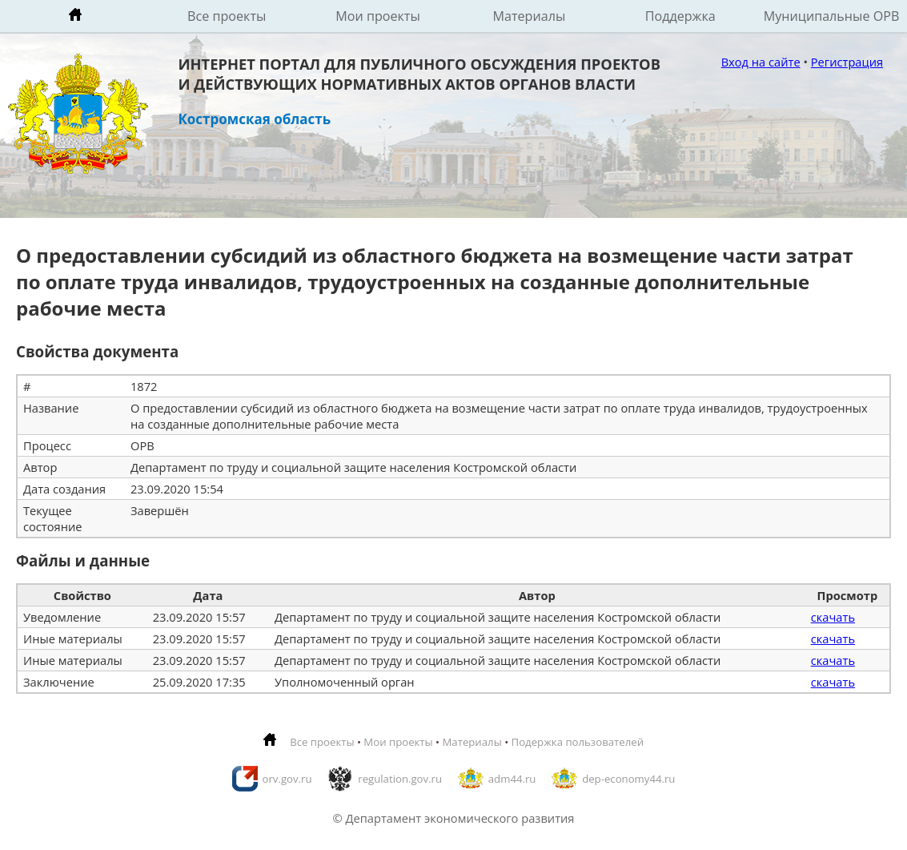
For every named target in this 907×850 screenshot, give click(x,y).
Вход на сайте (761, 62)
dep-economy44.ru (628, 778)
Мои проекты (377, 16)
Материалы (528, 16)
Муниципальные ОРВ (832, 16)
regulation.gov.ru (400, 778)
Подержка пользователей (578, 742)
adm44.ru (512, 778)
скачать (833, 617)
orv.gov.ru (287, 778)
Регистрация (847, 62)
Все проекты (226, 16)
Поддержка (680, 16)
